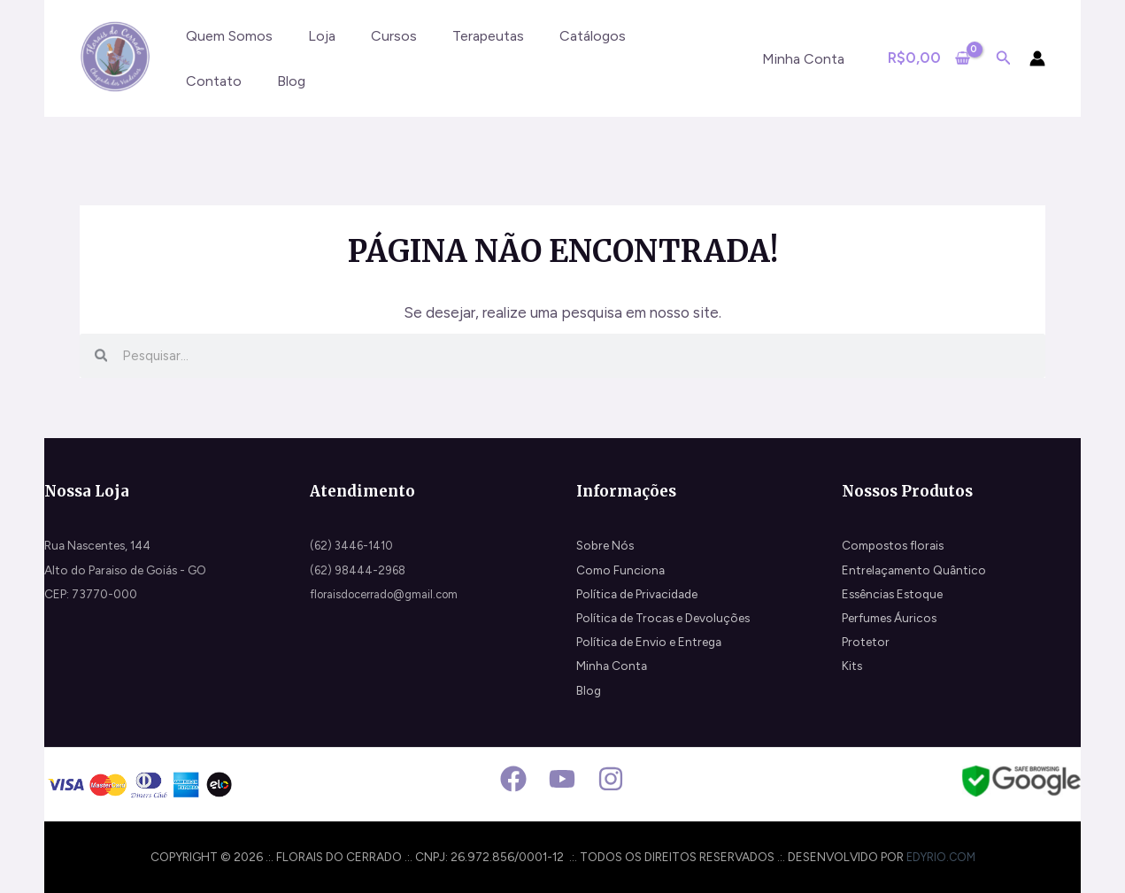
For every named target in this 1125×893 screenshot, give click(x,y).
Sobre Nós (605, 545)
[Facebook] (513, 779)
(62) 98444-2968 (360, 570)
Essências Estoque (892, 594)
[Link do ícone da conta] (1037, 58)
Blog (588, 690)
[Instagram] (610, 779)
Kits (852, 665)
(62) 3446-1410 (353, 545)
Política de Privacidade (636, 594)
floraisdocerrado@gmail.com (390, 594)
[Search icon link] (1004, 60)
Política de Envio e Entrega (648, 642)
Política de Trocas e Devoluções (663, 618)
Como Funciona (620, 570)
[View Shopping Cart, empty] (929, 58)
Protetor (866, 642)
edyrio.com (941, 857)
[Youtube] (562, 779)
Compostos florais (893, 545)
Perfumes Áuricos (889, 618)
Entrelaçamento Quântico (914, 570)
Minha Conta (611, 665)
